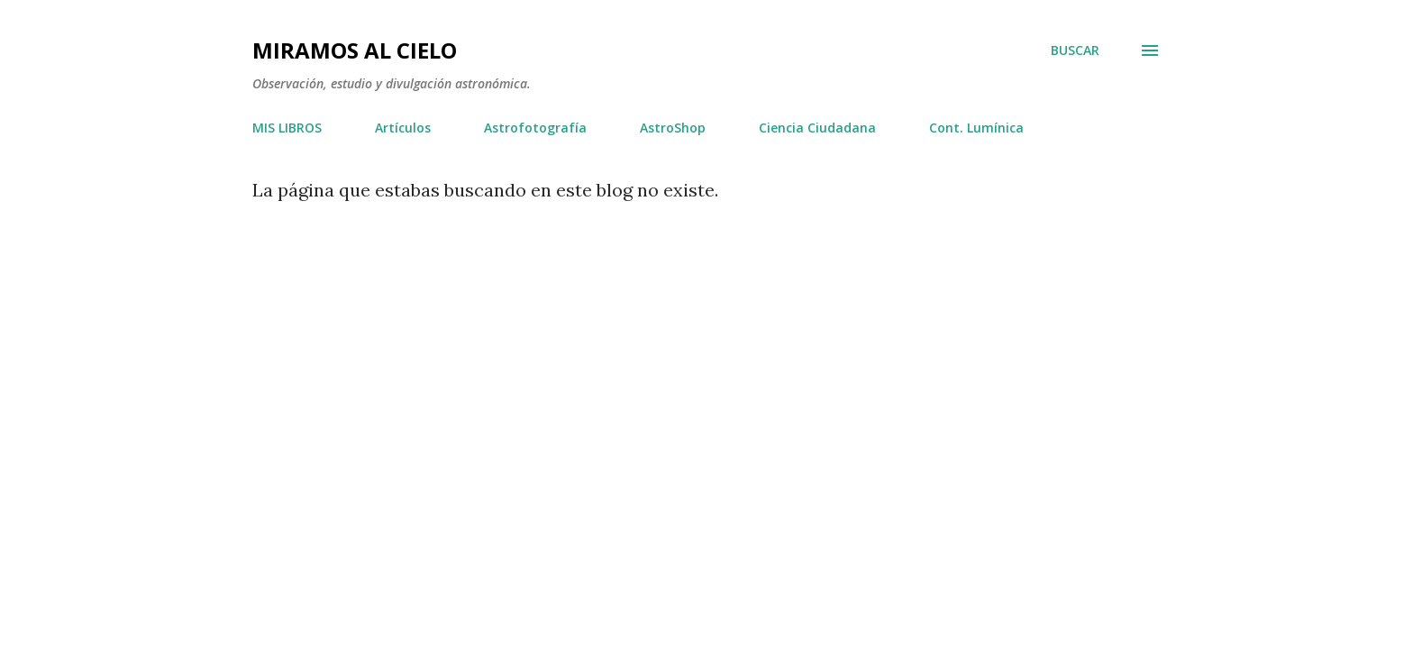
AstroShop (673, 127)
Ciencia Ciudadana (817, 127)
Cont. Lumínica (976, 127)
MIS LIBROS (287, 127)
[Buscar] (1075, 50)
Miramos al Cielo (354, 50)
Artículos (403, 127)
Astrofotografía (535, 127)
